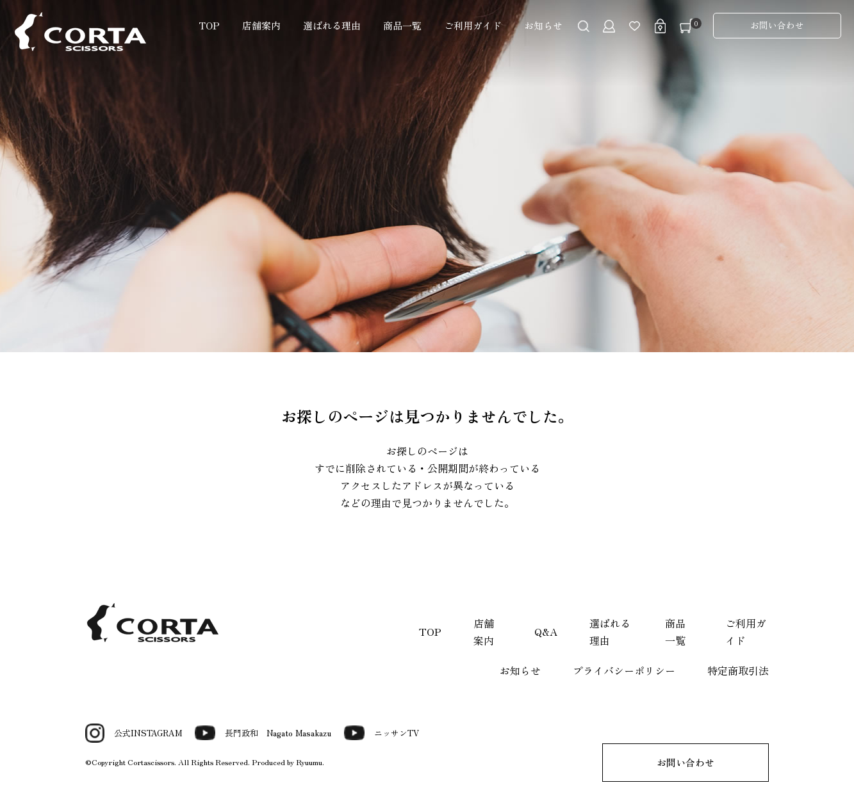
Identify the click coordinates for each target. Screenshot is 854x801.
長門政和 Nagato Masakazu (263, 733)
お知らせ (543, 25)
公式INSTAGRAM (133, 733)
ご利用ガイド (473, 25)
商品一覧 (402, 25)
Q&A (545, 631)
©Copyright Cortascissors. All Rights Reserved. (168, 761)
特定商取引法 (738, 670)
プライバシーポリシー (624, 670)
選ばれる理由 (332, 25)
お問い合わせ (777, 25)
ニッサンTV (381, 733)
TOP (209, 25)
